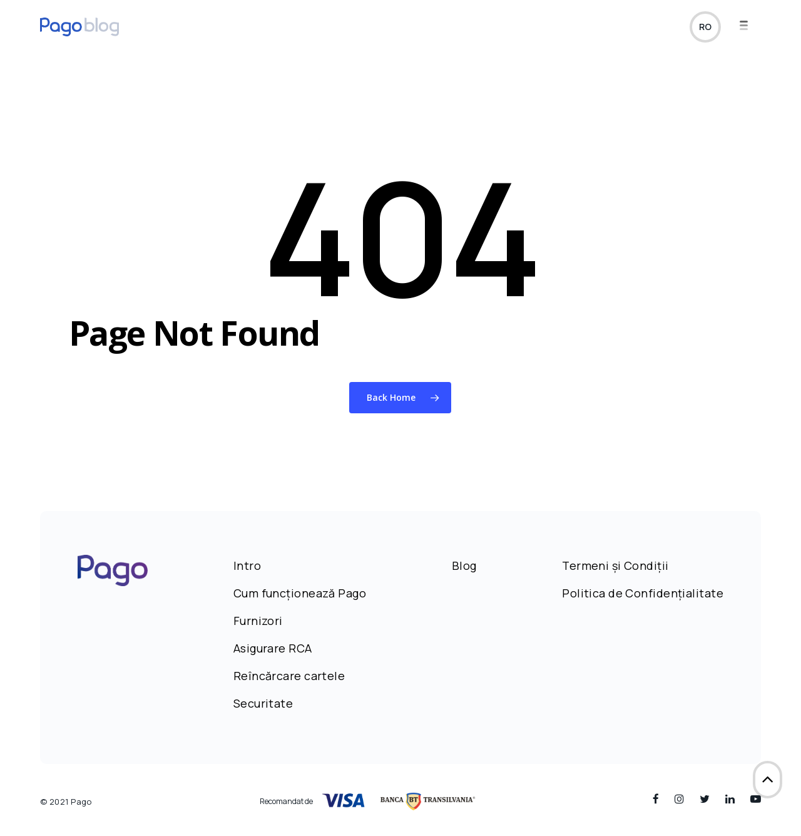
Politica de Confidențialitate (642, 593)
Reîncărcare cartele (289, 675)
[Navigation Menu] (750, 27)
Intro (247, 565)
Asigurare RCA (272, 648)
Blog (464, 565)
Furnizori (258, 620)
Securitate (263, 703)
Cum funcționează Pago (299, 593)
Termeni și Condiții (615, 565)
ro (705, 27)
